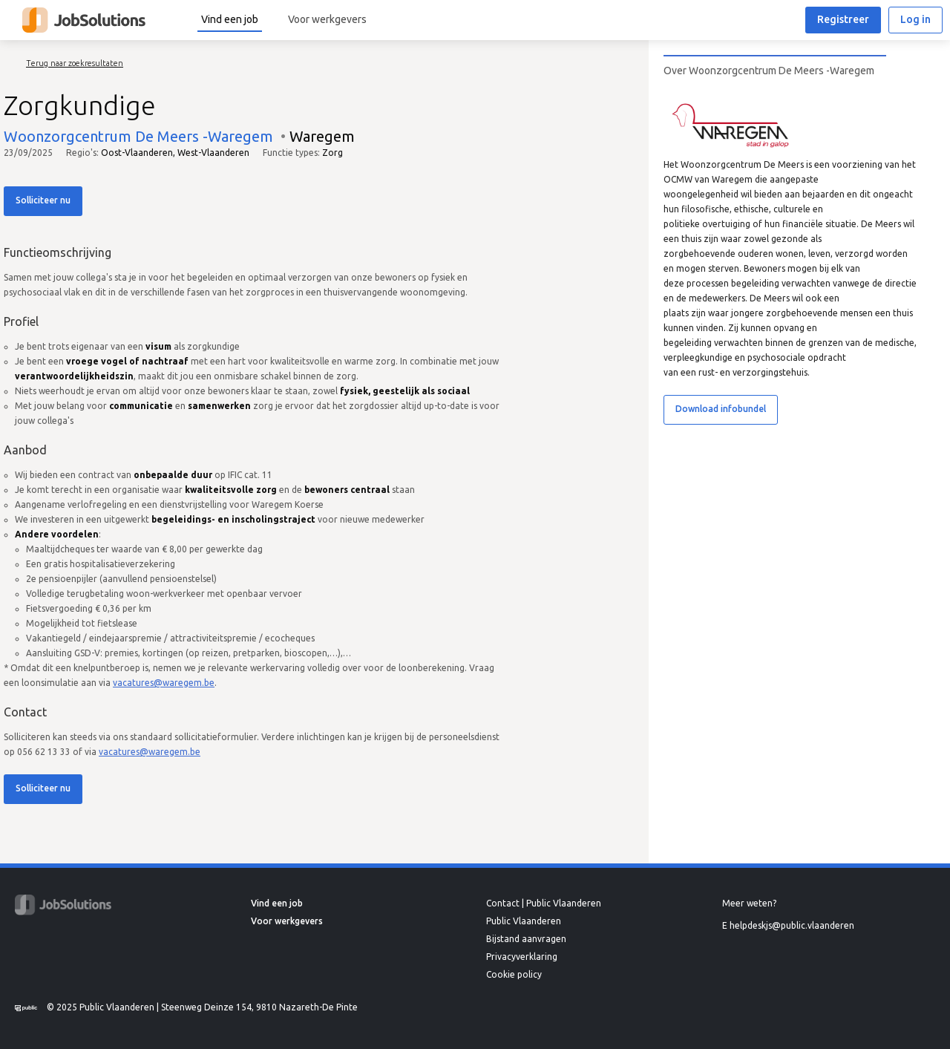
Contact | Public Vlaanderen (543, 903)
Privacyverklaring (521, 956)
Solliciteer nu (43, 200)
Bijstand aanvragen (526, 939)
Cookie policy (514, 974)
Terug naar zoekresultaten (74, 63)
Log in (915, 19)
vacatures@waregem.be (163, 682)
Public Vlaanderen (523, 921)
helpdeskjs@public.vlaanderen (792, 925)
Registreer (843, 19)
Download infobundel (720, 409)
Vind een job (229, 19)
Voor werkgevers (327, 19)
